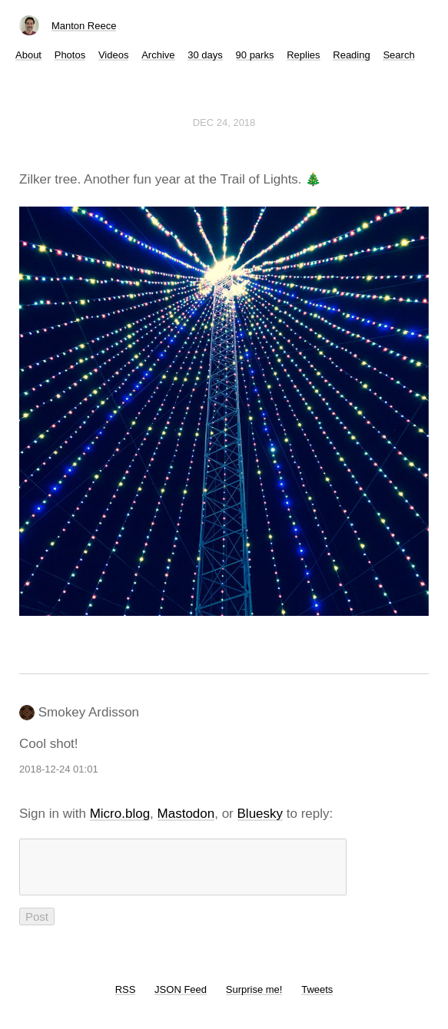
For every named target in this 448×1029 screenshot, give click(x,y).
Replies (303, 55)
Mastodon (186, 813)
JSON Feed (180, 998)
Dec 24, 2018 (224, 122)
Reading (351, 55)
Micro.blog (120, 813)
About (28, 55)
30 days (205, 55)
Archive (157, 55)
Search (398, 55)
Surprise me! (254, 998)
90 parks (255, 55)
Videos (113, 55)
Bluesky (260, 813)
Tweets (317, 998)
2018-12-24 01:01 (58, 769)
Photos (70, 55)
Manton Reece (84, 25)
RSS (125, 998)
